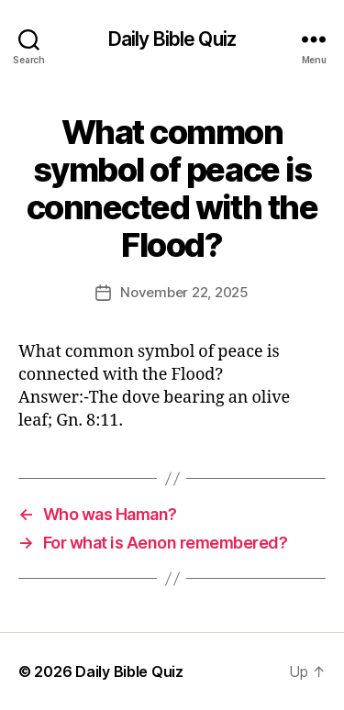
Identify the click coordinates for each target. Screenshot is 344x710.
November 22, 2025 (184, 292)
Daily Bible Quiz (172, 39)
